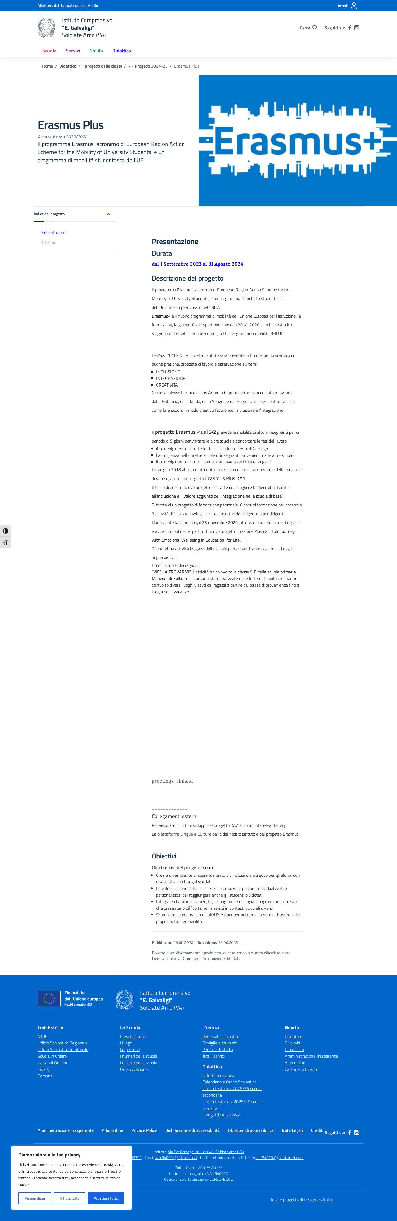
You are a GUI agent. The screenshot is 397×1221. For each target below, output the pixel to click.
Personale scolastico (220, 1036)
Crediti (317, 1130)
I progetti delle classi (221, 1114)
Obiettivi (48, 242)
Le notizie (293, 1036)
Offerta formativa (218, 1075)
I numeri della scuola (138, 1056)
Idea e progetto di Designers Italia (301, 1199)
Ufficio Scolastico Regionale (63, 1043)
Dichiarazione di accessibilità (192, 1130)
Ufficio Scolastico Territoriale (63, 1049)
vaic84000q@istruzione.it (176, 1157)
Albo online (295, 1062)
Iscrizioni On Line (53, 1062)
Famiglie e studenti (219, 1043)
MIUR (43, 1036)
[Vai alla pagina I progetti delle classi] (102, 66)
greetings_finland (172, 781)
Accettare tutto (106, 1198)
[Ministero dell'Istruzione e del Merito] (68, 5)
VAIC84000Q (217, 1173)
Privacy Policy (144, 1130)
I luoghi (126, 1043)
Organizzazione (134, 1069)
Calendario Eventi (301, 1069)
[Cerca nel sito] (308, 27)
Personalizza (35, 1198)
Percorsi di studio (217, 1049)
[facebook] (349, 27)
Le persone (130, 1049)
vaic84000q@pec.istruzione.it (280, 1157)
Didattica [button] (121, 50)
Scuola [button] (49, 50)
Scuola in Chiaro (52, 1056)
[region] (71, 1178)
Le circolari (294, 1049)
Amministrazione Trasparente (311, 1056)
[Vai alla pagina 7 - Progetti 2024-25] (148, 66)
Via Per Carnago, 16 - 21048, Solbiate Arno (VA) (206, 1152)
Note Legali (292, 1130)
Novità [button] (96, 50)
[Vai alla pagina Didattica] (67, 66)
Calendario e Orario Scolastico (229, 1082)
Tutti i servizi (213, 1056)
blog (282, 825)
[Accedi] (347, 6)
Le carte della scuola (138, 1062)
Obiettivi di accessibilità (250, 1130)
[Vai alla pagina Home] (47, 66)
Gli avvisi (293, 1043)
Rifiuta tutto (69, 1198)
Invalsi (43, 1069)
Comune (45, 1075)
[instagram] (356, 27)
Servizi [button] (73, 50)
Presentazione (53, 232)
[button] (75, 214)
